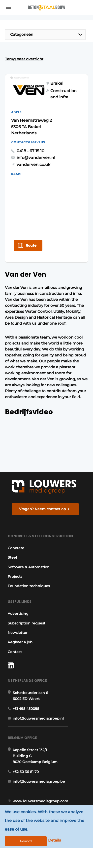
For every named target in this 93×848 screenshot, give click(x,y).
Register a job (20, 642)
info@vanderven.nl (36, 157)
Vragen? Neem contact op (42, 509)
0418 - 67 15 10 (30, 151)
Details (54, 840)
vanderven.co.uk (33, 164)
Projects (15, 576)
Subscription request (26, 623)
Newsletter (18, 632)
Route (31, 245)
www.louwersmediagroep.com (40, 801)
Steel (12, 557)
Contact (15, 652)
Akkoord (26, 841)
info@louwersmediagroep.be (39, 781)
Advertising (18, 613)
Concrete (16, 548)
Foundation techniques (29, 586)
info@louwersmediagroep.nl (38, 718)
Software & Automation (29, 567)
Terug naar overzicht (24, 59)
